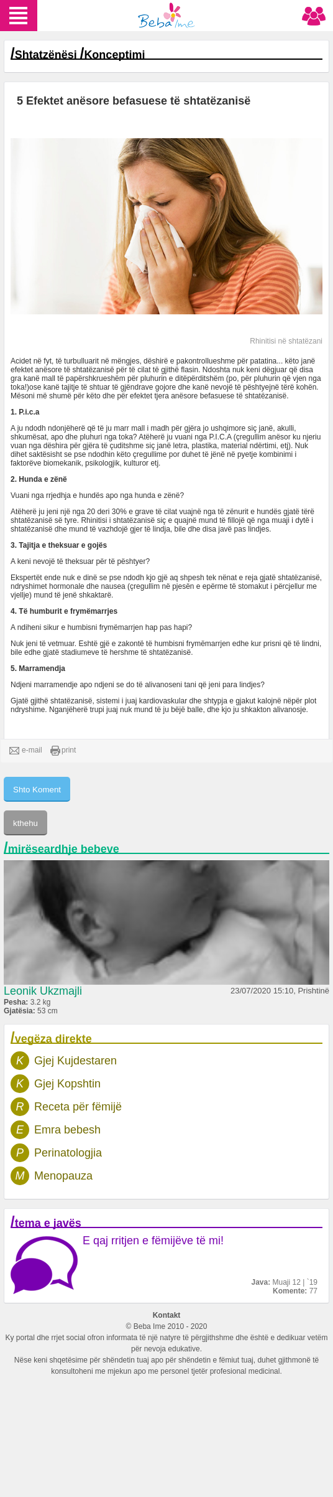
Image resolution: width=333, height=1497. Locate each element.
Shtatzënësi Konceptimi (80, 55)
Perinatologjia (68, 1153)
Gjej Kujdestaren (75, 1060)
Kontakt (167, 1315)
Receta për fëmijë (78, 1106)
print (63, 751)
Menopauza (63, 1176)
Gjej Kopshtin (67, 1083)
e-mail (25, 751)
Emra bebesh (67, 1130)
